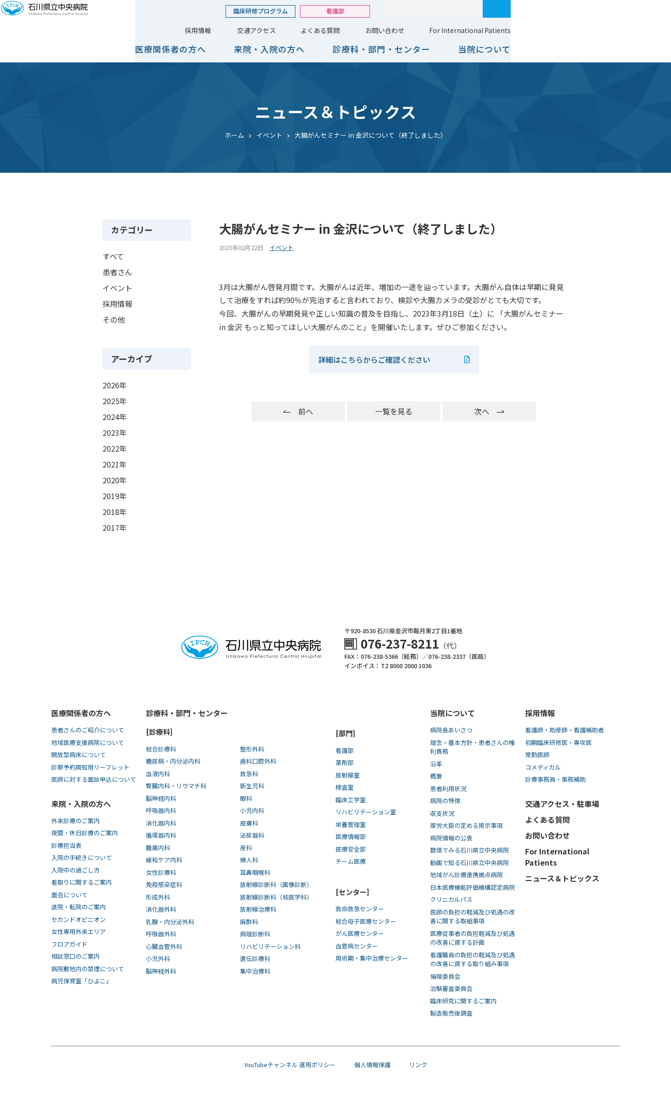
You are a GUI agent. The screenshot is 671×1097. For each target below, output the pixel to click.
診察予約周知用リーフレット (90, 767)
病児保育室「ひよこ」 (81, 980)
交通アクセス (402, 30)
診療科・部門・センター (527, 49)
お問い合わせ (531, 30)
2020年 (115, 480)
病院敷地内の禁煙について (87, 968)
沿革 (436, 763)
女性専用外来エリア (78, 931)
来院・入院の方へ (415, 49)
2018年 (115, 511)
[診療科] (159, 732)
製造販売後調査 (451, 1013)
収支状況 (442, 813)
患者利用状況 (448, 788)
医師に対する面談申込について (93, 779)
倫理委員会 (445, 976)
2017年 (115, 527)
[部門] (345, 733)
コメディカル (543, 767)
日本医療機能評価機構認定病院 (472, 887)
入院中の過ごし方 (75, 870)
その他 (114, 319)
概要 (436, 776)
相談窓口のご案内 (75, 956)
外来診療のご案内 (75, 820)
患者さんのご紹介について (87, 729)
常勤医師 (537, 754)
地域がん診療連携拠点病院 (466, 874)
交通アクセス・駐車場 (562, 803)
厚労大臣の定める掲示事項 (466, 825)
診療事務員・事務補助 (555, 779)
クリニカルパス (451, 899)
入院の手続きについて (81, 857)
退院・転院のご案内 (78, 906)
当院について (630, 49)
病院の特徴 (445, 800)
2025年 (115, 400)
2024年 (115, 416)
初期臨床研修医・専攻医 (558, 742)
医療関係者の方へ (316, 49)
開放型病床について (78, 754)
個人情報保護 (372, 1064)
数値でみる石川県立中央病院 (469, 850)
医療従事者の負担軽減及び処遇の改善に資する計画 (472, 938)
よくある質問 (466, 30)
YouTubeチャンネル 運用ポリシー (290, 1064)
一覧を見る (393, 411)
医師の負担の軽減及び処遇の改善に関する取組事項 (472, 916)
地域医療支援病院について (87, 742)
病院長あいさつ (451, 729)
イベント (117, 287)
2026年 (115, 385)
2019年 (115, 495)
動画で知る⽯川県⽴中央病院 (469, 862)
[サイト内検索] (579, 9)
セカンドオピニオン (78, 919)
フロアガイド (69, 944)
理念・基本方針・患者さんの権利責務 (472, 747)
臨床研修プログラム (407, 11)
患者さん (117, 272)
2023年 (115, 432)
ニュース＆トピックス (562, 878)
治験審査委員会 (451, 988)
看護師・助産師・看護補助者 (564, 729)
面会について (69, 894)
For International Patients (616, 30)
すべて (113, 256)
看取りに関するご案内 (81, 882)
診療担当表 (66, 845)
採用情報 (344, 30)
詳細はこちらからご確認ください (375, 359)
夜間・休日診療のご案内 (84, 832)
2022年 (115, 448)
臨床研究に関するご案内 (463, 1000)
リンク (418, 1064)
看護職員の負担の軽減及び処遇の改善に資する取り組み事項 (472, 959)
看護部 (481, 11)
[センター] (352, 892)
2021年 (115, 464)
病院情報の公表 (451, 837)
